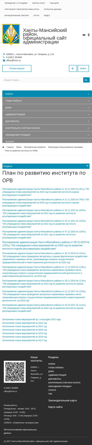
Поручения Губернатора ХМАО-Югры (22, 9)
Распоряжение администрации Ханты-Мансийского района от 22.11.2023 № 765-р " (44, 199)
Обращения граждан (17, 135)
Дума (8, 107)
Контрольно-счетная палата (22, 128)
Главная (10, 147)
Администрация (15, 114)
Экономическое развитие (35, 147)
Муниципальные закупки (17, 15)
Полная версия (16, 68)
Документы (12, 121)
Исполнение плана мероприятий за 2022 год (24, 323)
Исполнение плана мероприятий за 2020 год (24, 330)
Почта (36, 15)
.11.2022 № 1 (73, 210)
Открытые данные (52, 9)
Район (9, 94)
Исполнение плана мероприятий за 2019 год (24, 333)
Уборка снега (38, 3)
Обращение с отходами (16, 3)
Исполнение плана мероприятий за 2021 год (24, 326)
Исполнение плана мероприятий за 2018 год (24, 336)
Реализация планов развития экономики (65, 147)
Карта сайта (55, 407)
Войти (83, 68)
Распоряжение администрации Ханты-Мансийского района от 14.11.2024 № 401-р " (44, 189)
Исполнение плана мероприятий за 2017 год (24, 340)
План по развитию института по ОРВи (21, 151)
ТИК (50, 394)
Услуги (9, 141)
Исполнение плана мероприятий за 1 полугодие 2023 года (31, 319)
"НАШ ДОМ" (54, 3)
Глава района (13, 101)
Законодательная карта (62, 400)
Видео (47, 15)
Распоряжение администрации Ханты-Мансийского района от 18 (34, 210)
